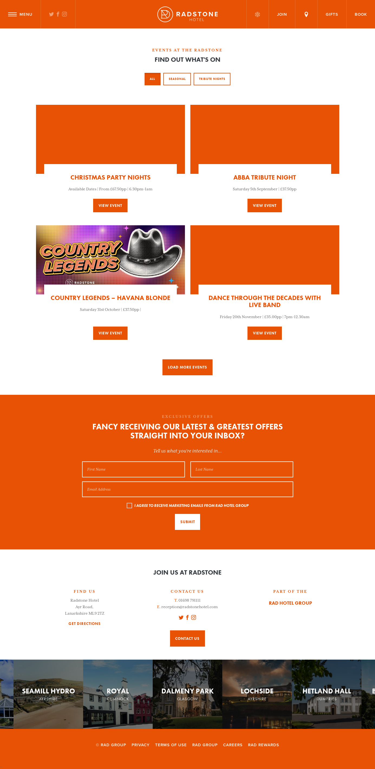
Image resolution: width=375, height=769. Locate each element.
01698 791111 (189, 600)
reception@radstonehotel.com (189, 607)
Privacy (141, 744)
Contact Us (187, 638)
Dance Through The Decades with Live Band (264, 301)
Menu (20, 14)
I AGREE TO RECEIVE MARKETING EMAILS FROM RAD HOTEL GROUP (191, 505)
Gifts (332, 14)
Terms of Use (171, 744)
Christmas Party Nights (110, 177)
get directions (85, 623)
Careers (233, 744)
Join (282, 14)
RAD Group (205, 744)
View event (110, 205)
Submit (187, 521)
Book (361, 14)
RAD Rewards (263, 744)
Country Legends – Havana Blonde (110, 298)
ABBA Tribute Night (264, 177)
